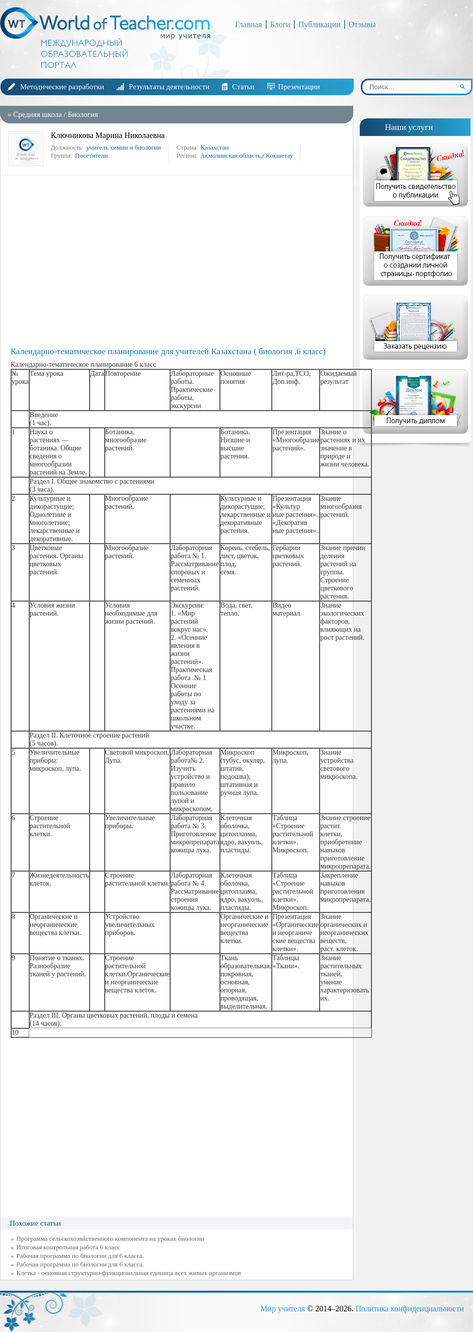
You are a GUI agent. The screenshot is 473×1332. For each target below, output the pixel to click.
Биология (83, 114)
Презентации (299, 87)
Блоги (280, 24)
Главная (248, 24)
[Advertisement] (179, 260)
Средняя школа (37, 114)
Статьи (243, 87)
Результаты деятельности (169, 87)
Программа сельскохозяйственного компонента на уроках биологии (111, 1238)
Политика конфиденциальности (409, 1308)
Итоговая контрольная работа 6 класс (68, 1247)
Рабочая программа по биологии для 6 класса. (80, 1255)
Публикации (319, 24)
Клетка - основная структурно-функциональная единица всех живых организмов (129, 1273)
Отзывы (362, 24)
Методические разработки (62, 87)
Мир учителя (282, 1308)
